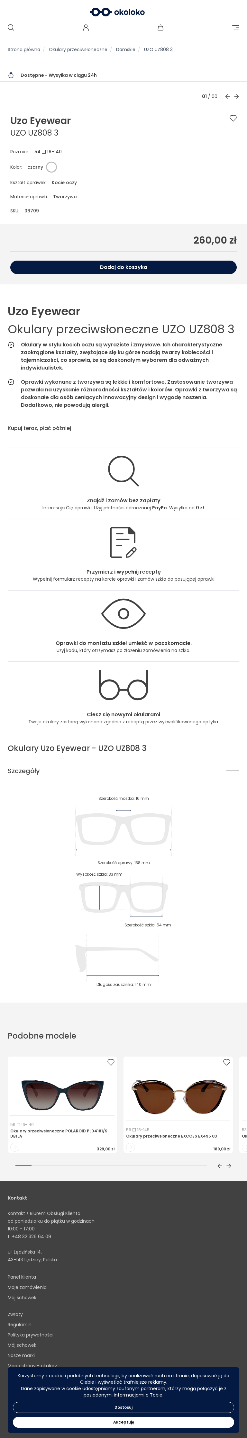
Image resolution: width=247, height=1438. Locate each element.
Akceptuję (123, 1422)
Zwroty (15, 1314)
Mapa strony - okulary (32, 1365)
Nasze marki (21, 1355)
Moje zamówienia (27, 1287)
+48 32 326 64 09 (31, 1236)
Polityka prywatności (30, 1335)
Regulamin (20, 1324)
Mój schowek (22, 1297)
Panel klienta (22, 1277)
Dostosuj (123, 1407)
